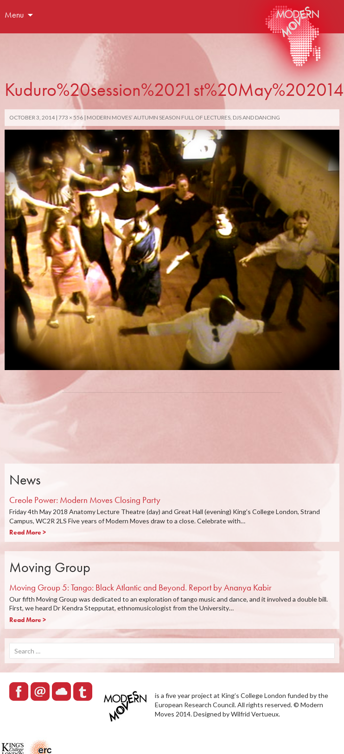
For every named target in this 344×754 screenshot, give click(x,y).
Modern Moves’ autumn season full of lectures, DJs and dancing (183, 117)
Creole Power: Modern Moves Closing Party (84, 500)
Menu (14, 14)
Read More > (27, 532)
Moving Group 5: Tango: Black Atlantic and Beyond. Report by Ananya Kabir (140, 587)
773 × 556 (70, 117)
